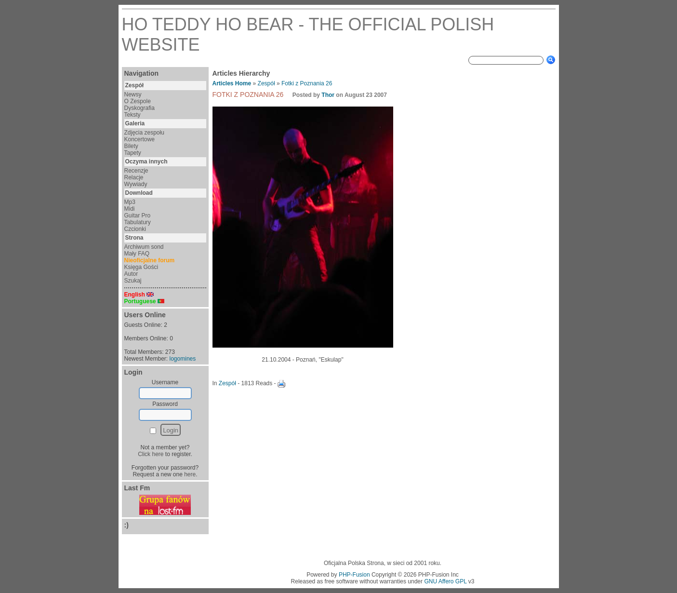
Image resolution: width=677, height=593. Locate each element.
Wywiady (135, 184)
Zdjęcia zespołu (144, 132)
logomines (183, 358)
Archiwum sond (144, 246)
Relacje (134, 177)
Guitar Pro (137, 215)
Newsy (133, 94)
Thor (327, 95)
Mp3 (129, 202)
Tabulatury (137, 222)
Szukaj (133, 280)
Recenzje (136, 170)
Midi (129, 208)
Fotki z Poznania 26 (306, 83)
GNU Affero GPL (445, 581)
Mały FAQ (137, 253)
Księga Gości (141, 267)
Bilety (131, 146)
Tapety (132, 152)
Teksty (132, 114)
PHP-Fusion (354, 574)
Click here (150, 454)
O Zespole (137, 101)
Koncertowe (139, 139)
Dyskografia (139, 108)
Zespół (266, 83)
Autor (131, 273)
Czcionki (135, 229)
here (190, 474)
